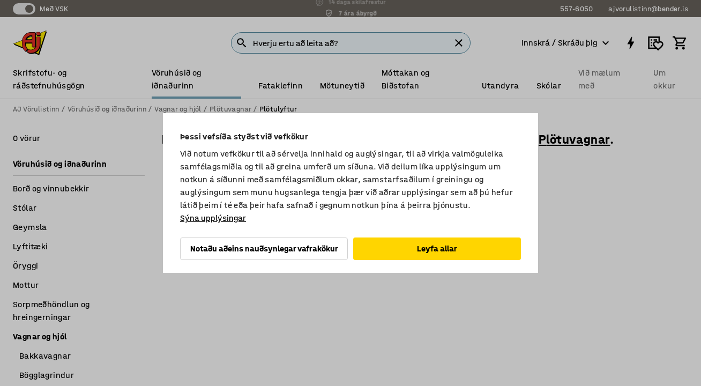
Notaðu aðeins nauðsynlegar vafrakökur (264, 248)
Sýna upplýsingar (213, 218)
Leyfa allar (437, 248)
